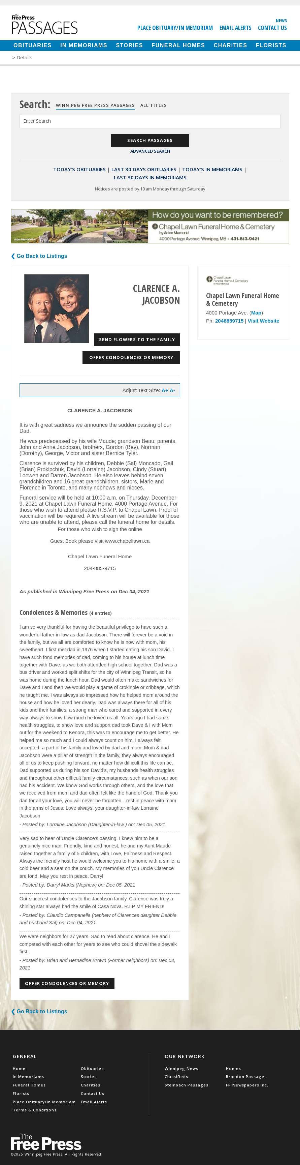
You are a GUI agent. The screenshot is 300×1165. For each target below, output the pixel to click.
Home (19, 1068)
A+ (165, 390)
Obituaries (32, 45)
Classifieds (176, 1076)
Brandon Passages (246, 1076)
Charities (230, 45)
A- (172, 390)
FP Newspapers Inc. (247, 1084)
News (281, 20)
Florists (271, 45)
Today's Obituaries (79, 169)
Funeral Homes (178, 45)
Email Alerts (236, 28)
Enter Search (37, 121)
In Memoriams (83, 45)
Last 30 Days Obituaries (143, 169)
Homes (233, 1068)
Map (256, 313)
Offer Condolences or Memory (131, 357)
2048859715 (229, 321)
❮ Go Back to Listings (39, 256)
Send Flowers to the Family (137, 339)
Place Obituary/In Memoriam (175, 28)
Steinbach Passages (186, 1084)
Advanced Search (150, 151)
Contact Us (272, 28)
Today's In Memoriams (212, 169)
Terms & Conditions (35, 1109)
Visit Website (263, 321)
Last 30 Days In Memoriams (150, 177)
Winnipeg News (181, 1068)
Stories (129, 45)
